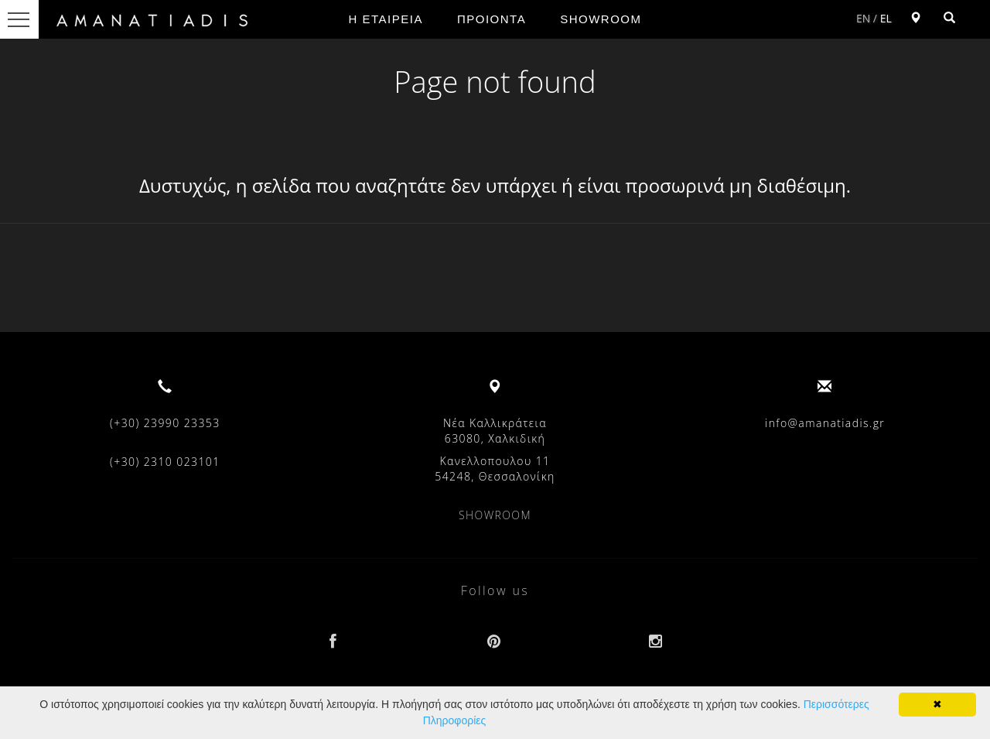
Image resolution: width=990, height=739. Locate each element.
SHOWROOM (600, 19)
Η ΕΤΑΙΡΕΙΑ (386, 19)
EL (886, 18)
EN (863, 18)
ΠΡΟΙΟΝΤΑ (491, 19)
